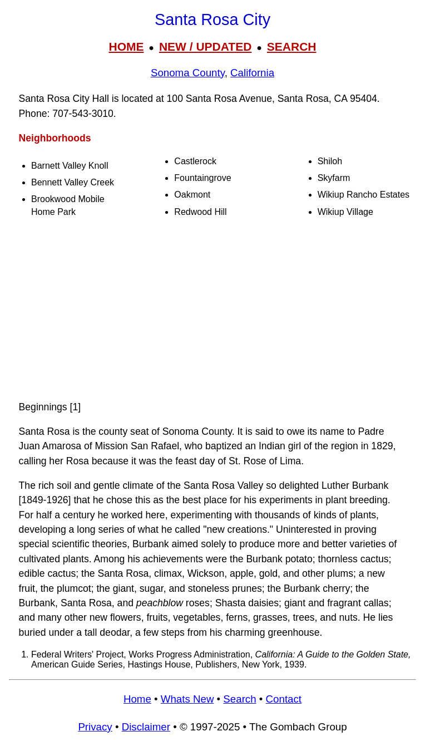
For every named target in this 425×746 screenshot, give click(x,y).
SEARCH (292, 46)
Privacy (95, 727)
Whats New (187, 699)
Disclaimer (146, 727)
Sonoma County (188, 72)
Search (239, 699)
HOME (126, 46)
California (252, 72)
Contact (284, 699)
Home (137, 699)
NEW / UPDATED (205, 46)
